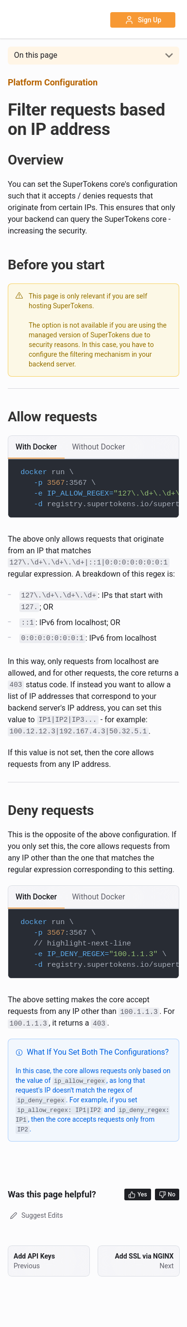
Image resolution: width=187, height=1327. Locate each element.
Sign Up (142, 20)
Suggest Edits (35, 1215)
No (167, 1194)
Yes (137, 1194)
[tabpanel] (93, 488)
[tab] (36, 447)
